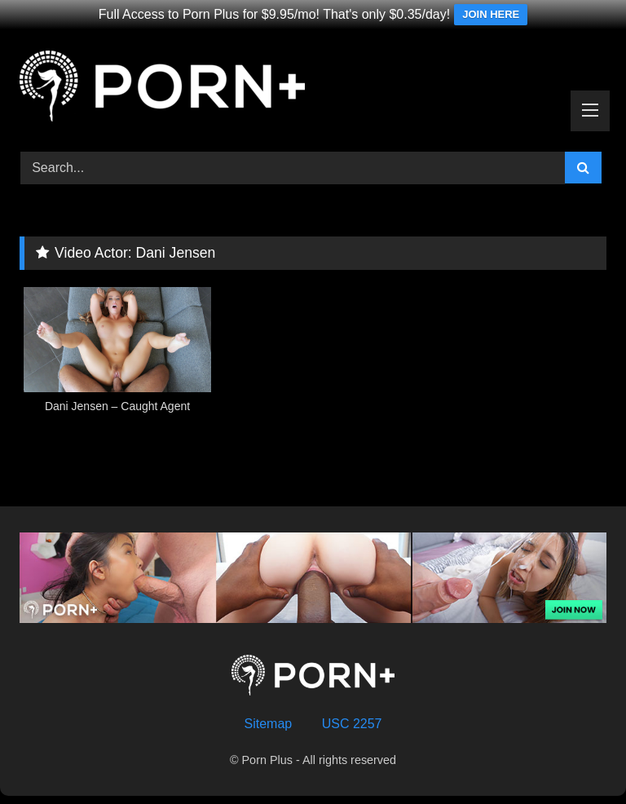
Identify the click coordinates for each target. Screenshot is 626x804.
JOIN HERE (490, 14)
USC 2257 (352, 724)
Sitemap (269, 724)
